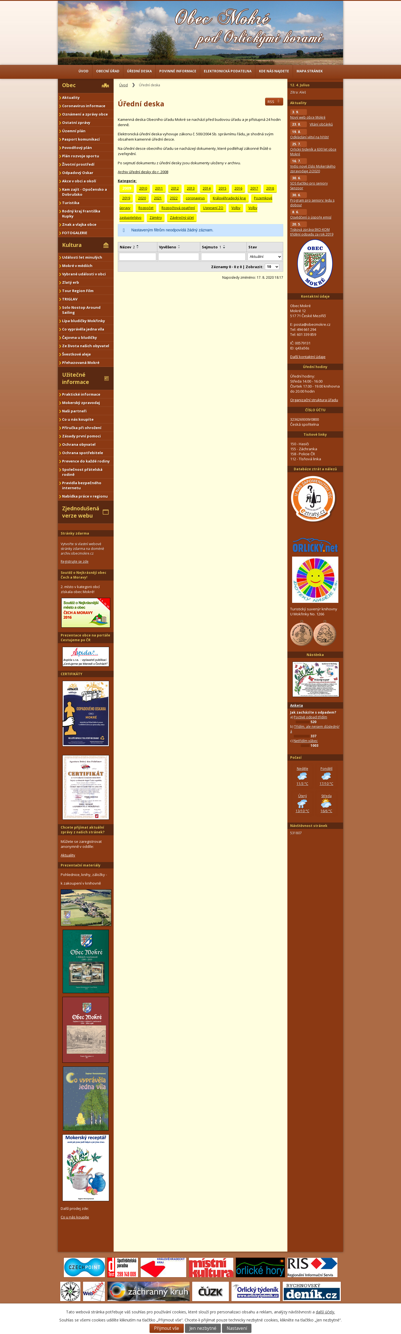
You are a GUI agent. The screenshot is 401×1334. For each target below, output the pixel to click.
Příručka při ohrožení (81, 427)
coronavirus (195, 198)
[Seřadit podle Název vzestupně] (138, 245)
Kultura (72, 245)
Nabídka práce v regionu (85, 496)
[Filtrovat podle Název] (137, 257)
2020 (142, 198)
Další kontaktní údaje (308, 356)
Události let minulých (82, 257)
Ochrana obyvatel (79, 444)
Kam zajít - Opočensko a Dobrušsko (84, 192)
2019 (126, 198)
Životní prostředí (78, 164)
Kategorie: (127, 180)
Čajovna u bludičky (79, 337)
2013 (191, 188)
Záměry (156, 217)
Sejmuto (211, 246)
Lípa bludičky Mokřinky (83, 320)
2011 (159, 188)
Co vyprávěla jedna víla (83, 329)
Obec (69, 85)
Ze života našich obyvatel (85, 345)
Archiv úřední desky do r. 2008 (143, 171)
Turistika (70, 202)
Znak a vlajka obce (79, 224)
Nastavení (237, 1328)
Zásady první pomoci (81, 436)
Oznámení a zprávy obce (85, 114)
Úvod (84, 71)
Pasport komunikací (81, 139)
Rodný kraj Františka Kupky (81, 214)
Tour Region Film (78, 290)
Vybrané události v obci (84, 273)
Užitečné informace (75, 378)
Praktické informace (81, 394)
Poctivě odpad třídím (310, 717)
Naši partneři (74, 410)
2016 (238, 188)
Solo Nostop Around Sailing (81, 310)
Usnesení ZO (213, 207)
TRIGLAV (69, 299)
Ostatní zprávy (76, 122)
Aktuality (71, 97)
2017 (254, 188)
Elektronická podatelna (227, 71)
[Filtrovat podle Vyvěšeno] (178, 257)
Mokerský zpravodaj (81, 402)
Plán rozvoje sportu (80, 155)
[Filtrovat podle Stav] (265, 257)
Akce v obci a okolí (79, 180)
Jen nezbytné (202, 1328)
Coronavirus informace (83, 105)
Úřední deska (139, 71)
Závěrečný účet (182, 217)
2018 (270, 188)
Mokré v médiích (77, 265)
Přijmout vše (166, 1328)
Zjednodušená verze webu (80, 512)
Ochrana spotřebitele (82, 452)
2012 (175, 188)
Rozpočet (145, 207)
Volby (235, 207)
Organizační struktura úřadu (314, 399)
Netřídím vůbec (306, 740)
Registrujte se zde (75, 561)
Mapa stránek (310, 71)
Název (127, 246)
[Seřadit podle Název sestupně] (138, 248)
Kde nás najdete (274, 71)
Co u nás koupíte (78, 419)
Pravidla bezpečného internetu (81, 485)
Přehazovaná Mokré (80, 362)
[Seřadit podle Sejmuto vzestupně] (224, 245)
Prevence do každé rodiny (86, 461)
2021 (158, 198)
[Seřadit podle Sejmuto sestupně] (224, 248)
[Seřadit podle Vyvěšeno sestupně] (179, 248)
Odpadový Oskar (77, 172)
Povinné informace (177, 71)
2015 (222, 188)
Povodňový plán (77, 147)
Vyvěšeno (167, 246)
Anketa (296, 705)
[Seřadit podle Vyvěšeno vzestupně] (179, 245)
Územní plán (73, 130)
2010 (143, 188)
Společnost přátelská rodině (82, 472)
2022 (174, 198)
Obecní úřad (107, 71)
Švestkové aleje (76, 354)
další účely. (325, 1312)
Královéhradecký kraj (229, 198)
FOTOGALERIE (74, 232)
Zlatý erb (70, 282)
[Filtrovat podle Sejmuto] (223, 257)
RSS (274, 101)
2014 (207, 188)
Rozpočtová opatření (178, 207)
